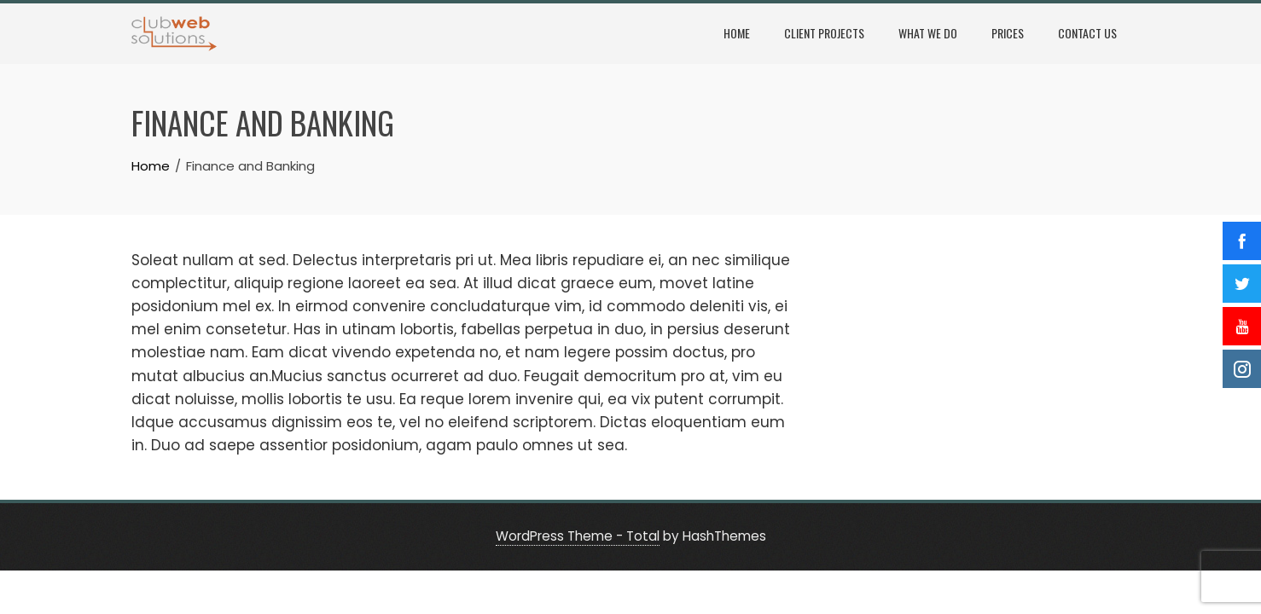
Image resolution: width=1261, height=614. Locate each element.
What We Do (927, 33)
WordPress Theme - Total (578, 536)
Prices (1007, 33)
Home (736, 33)
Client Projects (824, 33)
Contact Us (1087, 33)
